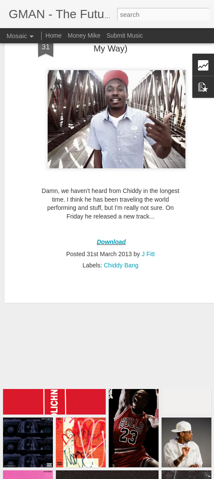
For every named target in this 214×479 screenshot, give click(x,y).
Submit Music (125, 35)
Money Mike (84, 35)
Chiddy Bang (121, 234)
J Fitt (148, 223)
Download (111, 210)
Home (53, 35)
